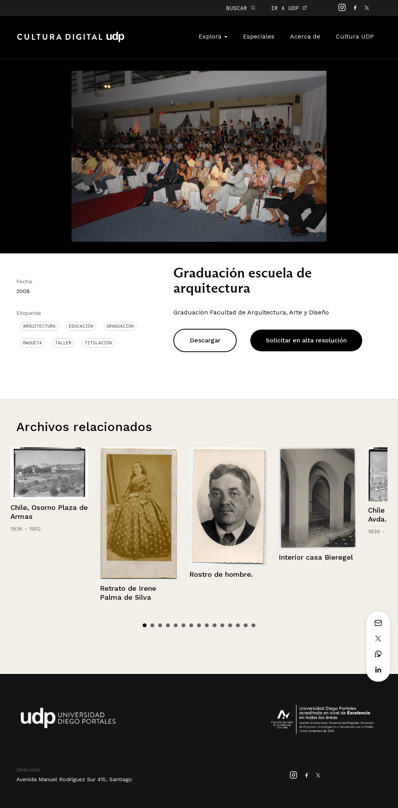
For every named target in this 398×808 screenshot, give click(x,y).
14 (246, 625)
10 (214, 625)
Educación (81, 326)
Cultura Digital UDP (70, 41)
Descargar (205, 340)
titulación (98, 343)
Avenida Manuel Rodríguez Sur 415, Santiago (74, 779)
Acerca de (305, 36)
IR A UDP (289, 8)
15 (253, 625)
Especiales (258, 36)
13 (238, 625)
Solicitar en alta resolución (306, 340)
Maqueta (32, 343)
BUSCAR (240, 8)
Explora (213, 36)
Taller (63, 343)
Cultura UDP (355, 36)
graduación (120, 326)
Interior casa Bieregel (316, 557)
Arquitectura (39, 326)
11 (222, 625)
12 (230, 625)
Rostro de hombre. (221, 574)
